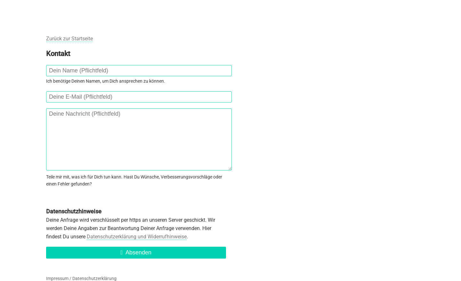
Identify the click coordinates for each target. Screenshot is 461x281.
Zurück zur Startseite (69, 39)
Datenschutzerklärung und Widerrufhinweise (137, 237)
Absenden (135, 252)
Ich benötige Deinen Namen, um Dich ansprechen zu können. (105, 81)
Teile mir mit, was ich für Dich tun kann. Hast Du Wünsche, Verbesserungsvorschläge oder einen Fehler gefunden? (134, 180)
